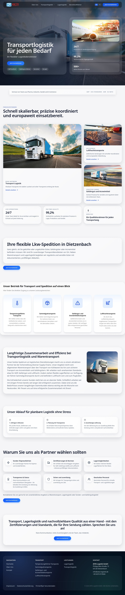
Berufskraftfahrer (75, 5)
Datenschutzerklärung (25, 586)
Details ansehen (12, 190)
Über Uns (35, 5)
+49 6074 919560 (99, 574)
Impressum (10, 586)
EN (99, 4)
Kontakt (9, 570)
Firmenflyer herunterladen (45, 586)
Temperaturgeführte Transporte (47, 564)
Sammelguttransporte (43, 567)
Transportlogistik (48, 5)
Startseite (9, 564)
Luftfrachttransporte (42, 576)
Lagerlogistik (62, 5)
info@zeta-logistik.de (100, 572)
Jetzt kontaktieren (111, 5)
